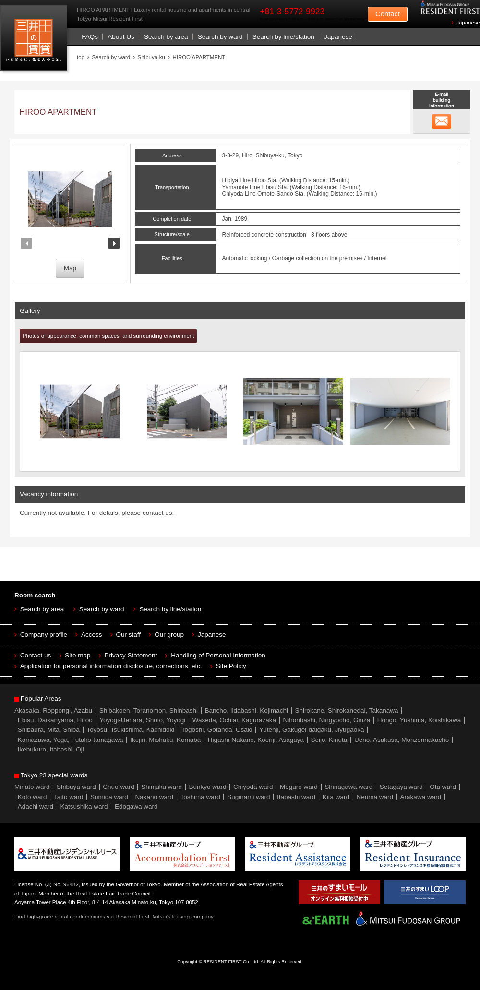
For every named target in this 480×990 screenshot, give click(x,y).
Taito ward (69, 796)
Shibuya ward (76, 786)
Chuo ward (118, 786)
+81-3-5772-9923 (292, 11)
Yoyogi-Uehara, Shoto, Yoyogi (142, 720)
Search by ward (220, 36)
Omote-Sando (275, 194)
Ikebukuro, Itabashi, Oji (51, 749)
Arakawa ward (421, 796)
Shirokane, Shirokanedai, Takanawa (346, 710)
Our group (169, 634)
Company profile (43, 634)
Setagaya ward (401, 786)
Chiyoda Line (239, 194)
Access (91, 634)
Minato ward (32, 786)
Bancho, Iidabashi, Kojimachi (246, 710)
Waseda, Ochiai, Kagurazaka (234, 720)
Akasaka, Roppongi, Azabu (53, 710)
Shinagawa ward (348, 786)
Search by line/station (283, 36)
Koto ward (32, 796)
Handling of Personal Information (218, 655)
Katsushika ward (84, 806)
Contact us (35, 655)
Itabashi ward (296, 796)
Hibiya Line (236, 180)
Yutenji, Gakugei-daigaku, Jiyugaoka (311, 729)
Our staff (128, 634)
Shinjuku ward (161, 786)
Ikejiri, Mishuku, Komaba (165, 739)
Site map (77, 655)
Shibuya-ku (151, 57)
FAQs (90, 36)
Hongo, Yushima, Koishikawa (419, 720)
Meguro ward (299, 786)
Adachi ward (35, 806)
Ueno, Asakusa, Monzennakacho (401, 739)
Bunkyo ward (207, 786)
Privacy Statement (131, 655)
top (80, 57)
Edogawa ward (136, 806)
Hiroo (259, 180)
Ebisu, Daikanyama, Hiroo (55, 720)
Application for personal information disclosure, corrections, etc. (111, 665)
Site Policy (231, 665)
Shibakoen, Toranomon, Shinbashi (148, 710)
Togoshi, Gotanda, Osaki (216, 729)
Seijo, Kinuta (329, 739)
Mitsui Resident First (36, 40)
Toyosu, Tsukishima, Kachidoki (130, 729)
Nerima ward (375, 796)
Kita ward (336, 796)
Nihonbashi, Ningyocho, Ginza (327, 720)
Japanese (468, 22)
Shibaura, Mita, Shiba (49, 729)
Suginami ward (248, 796)
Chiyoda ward (253, 786)
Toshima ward (200, 796)
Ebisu (269, 187)
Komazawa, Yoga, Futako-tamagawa (70, 739)
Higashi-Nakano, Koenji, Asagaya (256, 739)
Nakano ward (154, 796)
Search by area (166, 36)
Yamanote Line (241, 187)
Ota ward (443, 786)
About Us (121, 36)
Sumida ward (109, 796)
